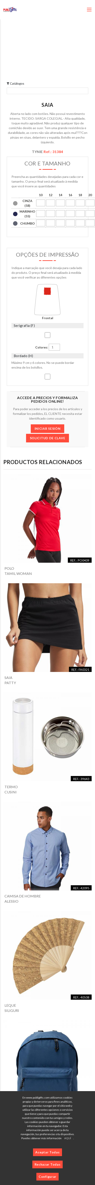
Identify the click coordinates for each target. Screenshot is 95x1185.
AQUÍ (67, 1138)
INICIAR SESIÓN (48, 428)
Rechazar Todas (48, 1164)
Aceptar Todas (47, 1152)
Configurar (47, 1176)
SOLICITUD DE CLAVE (47, 438)
